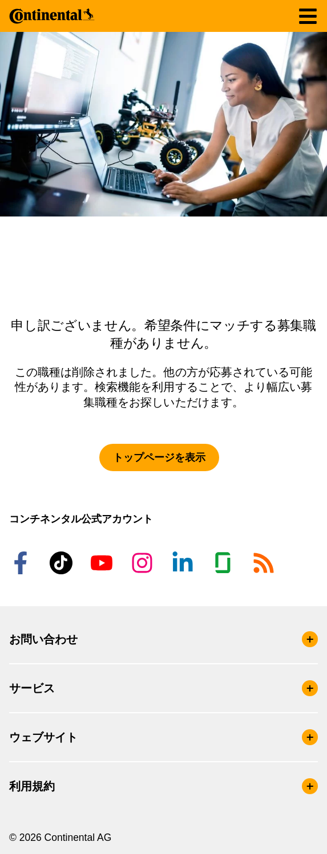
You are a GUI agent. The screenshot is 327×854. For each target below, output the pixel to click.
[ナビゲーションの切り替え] (308, 16)
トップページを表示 (159, 457)
